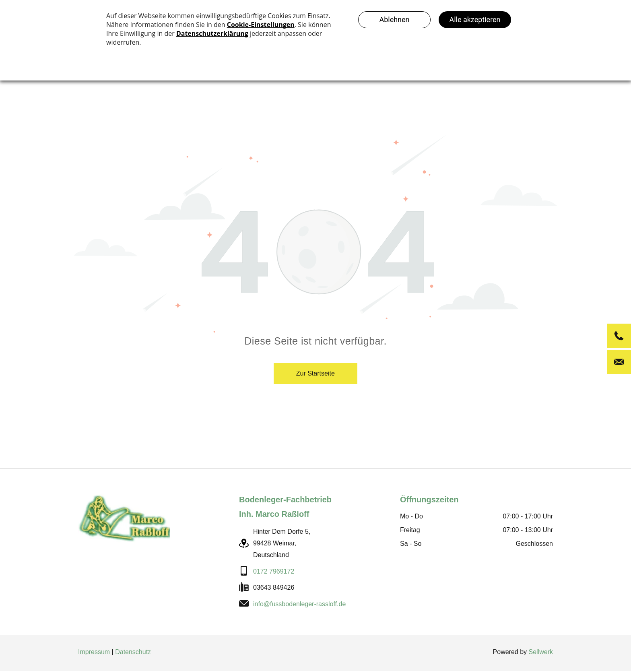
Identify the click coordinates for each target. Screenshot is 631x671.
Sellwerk (541, 651)
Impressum (94, 651)
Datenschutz (133, 651)
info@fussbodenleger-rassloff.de (299, 604)
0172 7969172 (273, 571)
